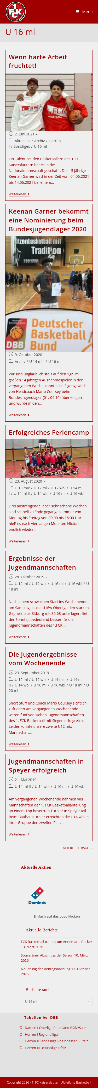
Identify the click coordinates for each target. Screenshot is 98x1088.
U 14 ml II (22, 493)
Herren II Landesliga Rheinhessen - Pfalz (56, 1041)
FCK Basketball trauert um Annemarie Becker (56, 941)
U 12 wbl (58, 487)
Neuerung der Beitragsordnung (45, 968)
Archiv (39, 140)
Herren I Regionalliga (41, 1034)
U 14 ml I (36, 361)
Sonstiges (22, 146)
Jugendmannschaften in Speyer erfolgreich (46, 765)
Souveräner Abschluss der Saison (47, 955)
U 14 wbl (41, 493)
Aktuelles (22, 140)
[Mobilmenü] (84, 11)
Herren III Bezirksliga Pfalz (45, 1047)
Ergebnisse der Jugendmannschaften (42, 562)
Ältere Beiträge (78, 848)
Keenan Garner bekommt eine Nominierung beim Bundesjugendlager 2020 (49, 220)
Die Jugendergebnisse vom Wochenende (43, 658)
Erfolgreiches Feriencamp (49, 432)
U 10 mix (22, 487)
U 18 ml (75, 685)
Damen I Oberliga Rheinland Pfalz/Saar (55, 1027)
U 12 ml (40, 487)
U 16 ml (40, 146)
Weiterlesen (19, 194)
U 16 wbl (77, 493)
